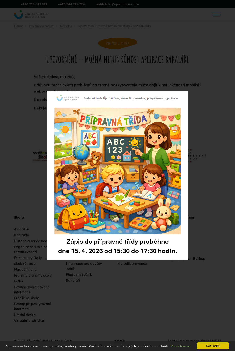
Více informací (181, 346)
